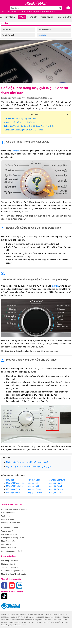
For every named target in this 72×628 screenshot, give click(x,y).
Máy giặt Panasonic (15, 483)
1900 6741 (5, 567)
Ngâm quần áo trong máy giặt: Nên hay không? (27, 462)
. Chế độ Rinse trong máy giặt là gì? (20, 118)
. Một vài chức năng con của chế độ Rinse (23, 130)
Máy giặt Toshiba (35, 492)
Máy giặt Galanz (56, 492)
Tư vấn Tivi (6, 30)
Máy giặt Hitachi (56, 483)
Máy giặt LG (33, 483)
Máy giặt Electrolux (14, 486)
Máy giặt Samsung (57, 480)
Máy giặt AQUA (13, 489)
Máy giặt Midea (34, 486)
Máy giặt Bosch (55, 486)
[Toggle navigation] (3, 8)
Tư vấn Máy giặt (44, 30)
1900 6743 (15, 567)
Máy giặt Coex (34, 480)
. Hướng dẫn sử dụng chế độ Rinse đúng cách (25, 122)
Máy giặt (10, 480)
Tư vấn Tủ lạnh (8, 35)
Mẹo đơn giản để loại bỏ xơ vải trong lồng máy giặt (28, 466)
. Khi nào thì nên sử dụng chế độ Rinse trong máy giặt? (29, 126)
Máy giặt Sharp (13, 492)
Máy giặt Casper (56, 489)
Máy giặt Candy (34, 489)
